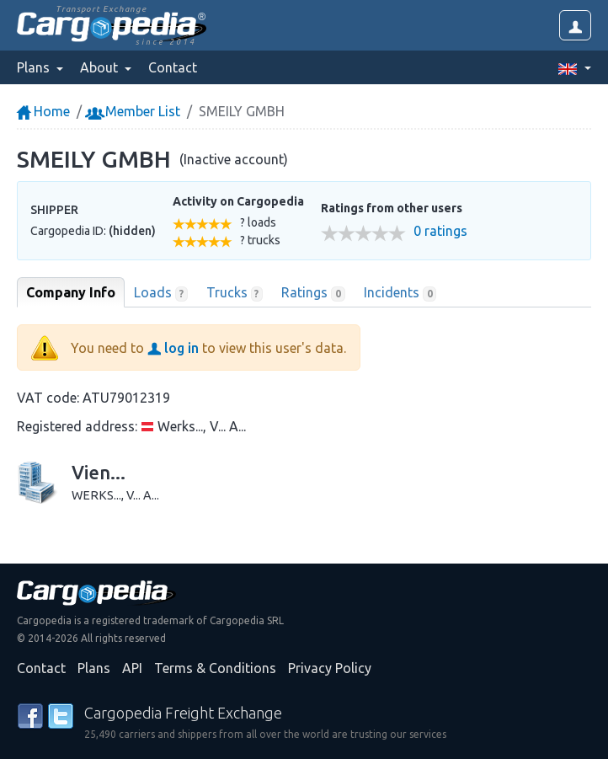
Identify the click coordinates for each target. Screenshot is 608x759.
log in (173, 347)
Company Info (70, 292)
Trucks (235, 293)
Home (43, 111)
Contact (172, 67)
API (132, 668)
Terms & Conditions (215, 668)
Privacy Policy (329, 668)
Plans (93, 668)
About (100, 67)
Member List (134, 111)
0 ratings (440, 231)
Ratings (313, 293)
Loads (161, 293)
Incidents (400, 293)
